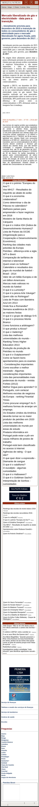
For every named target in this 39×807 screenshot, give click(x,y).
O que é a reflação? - (13, 517)
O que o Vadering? (13, 332)
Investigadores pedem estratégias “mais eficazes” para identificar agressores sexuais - (19, 651)
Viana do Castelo (7, 765)
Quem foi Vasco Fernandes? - (17, 602)
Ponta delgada (6, 773)
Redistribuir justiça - (12, 647)
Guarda (4, 750)
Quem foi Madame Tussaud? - (17, 607)
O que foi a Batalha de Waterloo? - (17, 615)
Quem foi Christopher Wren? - (17, 610)
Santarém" (5, 761)
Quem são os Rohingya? (16, 296)
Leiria (3, 752)
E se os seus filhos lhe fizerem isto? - (18, 634)
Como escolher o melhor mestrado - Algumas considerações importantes (17, 370)
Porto (3, 759)
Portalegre (5, 757)
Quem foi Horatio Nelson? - (16, 605)
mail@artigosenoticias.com (15, 803)
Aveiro (3, 734)
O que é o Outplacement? (16, 354)
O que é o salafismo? (14, 464)
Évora (3, 746)
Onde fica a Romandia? (15, 306)
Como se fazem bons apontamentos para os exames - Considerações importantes (19, 361)
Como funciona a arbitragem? (18, 325)
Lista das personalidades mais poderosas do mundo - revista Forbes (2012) (19, 380)
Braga (3, 738)
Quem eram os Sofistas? (16, 264)
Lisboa (3, 754)
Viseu (3, 769)
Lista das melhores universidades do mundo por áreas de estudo (18, 425)
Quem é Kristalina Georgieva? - (17, 522)
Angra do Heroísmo (8, 777)
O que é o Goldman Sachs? (17, 477)
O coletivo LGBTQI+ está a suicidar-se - (19, 632)
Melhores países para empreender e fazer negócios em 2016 (18, 212)
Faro (3, 748)
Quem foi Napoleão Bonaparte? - (18, 612)
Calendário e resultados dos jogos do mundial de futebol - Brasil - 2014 (18, 270)
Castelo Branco (7, 742)
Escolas (4, 722)
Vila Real (4, 767)
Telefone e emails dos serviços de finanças (17, 707)
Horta (3, 775)
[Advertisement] (19, 569)
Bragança (4, 740)
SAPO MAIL (29, 803)
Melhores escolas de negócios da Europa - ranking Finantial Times (19, 396)
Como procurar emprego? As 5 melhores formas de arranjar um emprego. (20, 406)
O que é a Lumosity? (14, 290)
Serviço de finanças (8, 702)
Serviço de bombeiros (9, 712)
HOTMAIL (4, 805)
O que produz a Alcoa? (15, 328)
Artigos (9, 7)
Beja (3, 736)
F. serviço (23, 7)
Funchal (4, 771)
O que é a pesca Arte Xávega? (19, 293)
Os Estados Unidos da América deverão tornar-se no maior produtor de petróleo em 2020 (19, 416)
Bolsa (28, 7)
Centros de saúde (7, 717)
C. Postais (16, 7)
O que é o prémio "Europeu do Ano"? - (18, 520)
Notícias (4, 7)
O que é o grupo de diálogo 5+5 (20, 315)
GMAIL (11, 805)
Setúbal (4, 763)
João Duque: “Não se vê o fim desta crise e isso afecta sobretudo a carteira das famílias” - (19, 627)
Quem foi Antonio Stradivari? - (17, 533)
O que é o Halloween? (15, 474)
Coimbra (4, 744)
